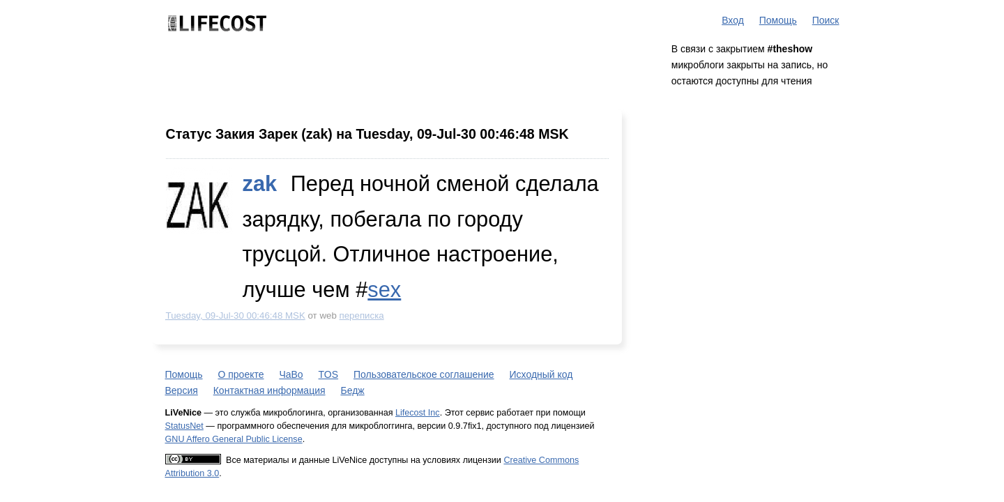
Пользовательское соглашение (423, 374)
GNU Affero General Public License (234, 439)
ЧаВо (291, 374)
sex (384, 289)
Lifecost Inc (417, 413)
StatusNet (184, 426)
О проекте (241, 374)
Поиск (825, 20)
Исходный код (541, 374)
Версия (181, 390)
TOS (329, 374)
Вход (733, 20)
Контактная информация (269, 390)
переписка (362, 315)
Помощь (778, 20)
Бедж (352, 390)
